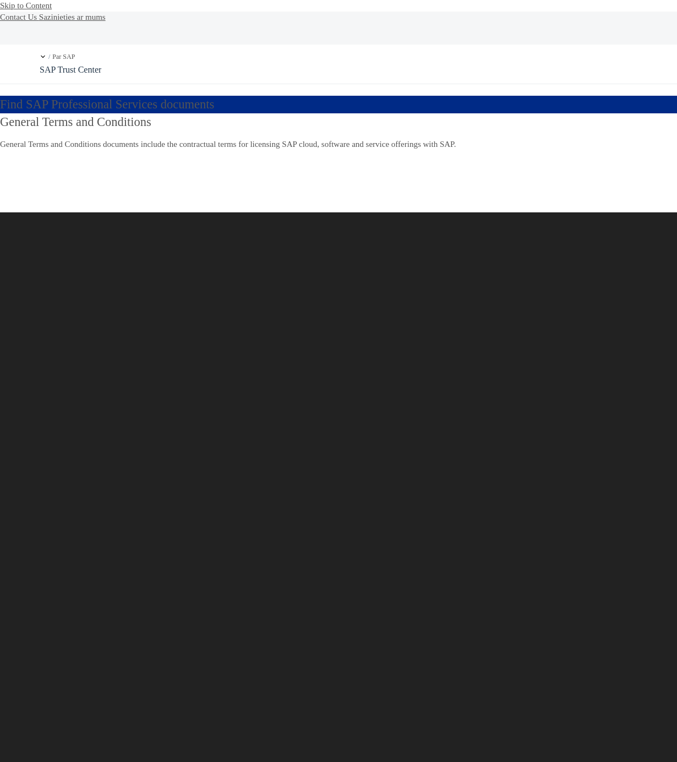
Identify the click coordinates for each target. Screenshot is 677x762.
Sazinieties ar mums (72, 17)
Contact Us (19, 17)
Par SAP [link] (63, 57)
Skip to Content (26, 5)
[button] (43, 56)
